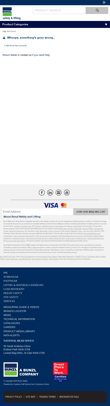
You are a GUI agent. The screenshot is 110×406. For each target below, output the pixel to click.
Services (9, 301)
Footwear (10, 281)
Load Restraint (14, 289)
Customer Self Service (22, 384)
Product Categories (15, 24)
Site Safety (11, 297)
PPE (6, 273)
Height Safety (13, 293)
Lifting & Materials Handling (24, 285)
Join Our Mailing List (90, 211)
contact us (26, 55)
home (14, 55)
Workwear (11, 277)
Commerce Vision (42, 384)
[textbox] (59, 10)
